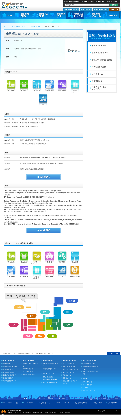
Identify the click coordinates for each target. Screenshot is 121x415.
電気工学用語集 (48, 377)
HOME (7, 15)
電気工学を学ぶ (57, 15)
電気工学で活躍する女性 (101, 59)
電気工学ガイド (8, 363)
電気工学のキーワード (10, 366)
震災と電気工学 (87, 382)
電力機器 (24, 87)
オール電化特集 (87, 384)
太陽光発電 (49, 87)
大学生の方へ (86, 9)
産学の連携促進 (28, 369)
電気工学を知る (22, 15)
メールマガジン (88, 1)
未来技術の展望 (28, 371)
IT (43, 101)
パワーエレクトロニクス (37, 259)
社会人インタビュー (101, 52)
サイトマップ (100, 1)
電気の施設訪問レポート (11, 381)
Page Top (113, 353)
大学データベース (48, 374)
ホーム (6, 26)
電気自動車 (62, 87)
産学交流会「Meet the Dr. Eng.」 (90, 368)
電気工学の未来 (40, 15)
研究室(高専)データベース (50, 370)
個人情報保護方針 (81, 403)
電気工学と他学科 (8, 372)
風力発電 (37, 87)
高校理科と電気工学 (9, 369)
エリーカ (85, 387)
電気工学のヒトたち (75, 15)
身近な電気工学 (8, 378)
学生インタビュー (101, 45)
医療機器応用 (75, 273)
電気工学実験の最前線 (50, 382)
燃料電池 (62, 259)
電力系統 (11, 87)
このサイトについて (62, 403)
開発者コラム (101, 81)
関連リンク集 (97, 403)
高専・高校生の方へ (71, 9)
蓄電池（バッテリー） (75, 87)
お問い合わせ (113, 1)
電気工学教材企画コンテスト (90, 373)
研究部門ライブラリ (29, 374)
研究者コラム (101, 74)
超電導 (49, 259)
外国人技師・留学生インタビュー (101, 88)
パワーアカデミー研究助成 (31, 365)
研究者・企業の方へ (101, 9)
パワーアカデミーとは (72, 1)
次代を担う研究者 (34, 26)
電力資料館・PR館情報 (50, 379)
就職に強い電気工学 (9, 375)
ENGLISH (114, 9)
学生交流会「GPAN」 (89, 363)
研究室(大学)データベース (50, 365)
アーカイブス (110, 15)
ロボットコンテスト (88, 390)
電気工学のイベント (93, 15)
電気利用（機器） (49, 273)
